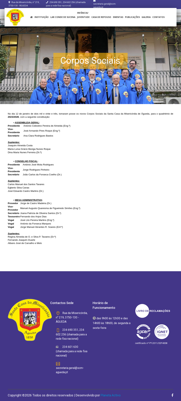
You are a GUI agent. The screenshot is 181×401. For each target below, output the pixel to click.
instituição (41, 17)
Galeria (146, 17)
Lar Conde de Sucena (62, 17)
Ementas (118, 17)
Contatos (158, 17)
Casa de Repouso (101, 17)
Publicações (132, 17)
